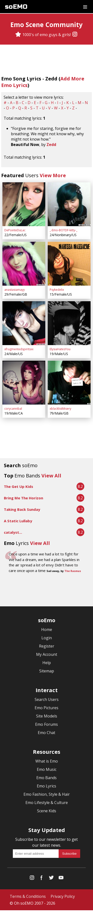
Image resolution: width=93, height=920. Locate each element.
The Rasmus (72, 571)
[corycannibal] (23, 383)
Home (46, 629)
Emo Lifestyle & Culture (46, 802)
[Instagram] (75, 34)
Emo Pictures (46, 707)
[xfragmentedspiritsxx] (23, 323)
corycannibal (13, 409)
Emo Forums (46, 724)
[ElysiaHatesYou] (69, 323)
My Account (46, 654)
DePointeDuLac (14, 230)
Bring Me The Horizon (23, 497)
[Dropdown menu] (85, 6)
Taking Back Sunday (22, 509)
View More (53, 175)
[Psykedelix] (69, 264)
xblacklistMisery (60, 409)
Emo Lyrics (46, 786)
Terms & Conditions (28, 896)
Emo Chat (46, 732)
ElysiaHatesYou (60, 349)
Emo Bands (46, 777)
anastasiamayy (14, 290)
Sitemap (46, 671)
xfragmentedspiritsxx (18, 349)
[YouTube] (61, 878)
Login (46, 637)
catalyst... (13, 532)
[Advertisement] (46, 590)
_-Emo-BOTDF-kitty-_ (63, 230)
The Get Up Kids (18, 486)
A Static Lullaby (18, 520)
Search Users (47, 699)
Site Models (46, 716)
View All (51, 475)
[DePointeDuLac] (23, 204)
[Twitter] (51, 878)
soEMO (16, 6)
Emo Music (46, 769)
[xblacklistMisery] (69, 383)
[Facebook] (42, 878)
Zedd (51, 144)
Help (46, 662)
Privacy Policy (63, 896)
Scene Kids (46, 810)
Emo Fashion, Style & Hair (46, 794)
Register (46, 646)
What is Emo (46, 761)
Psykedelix (57, 290)
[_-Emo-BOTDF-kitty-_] (69, 204)
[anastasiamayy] (23, 264)
